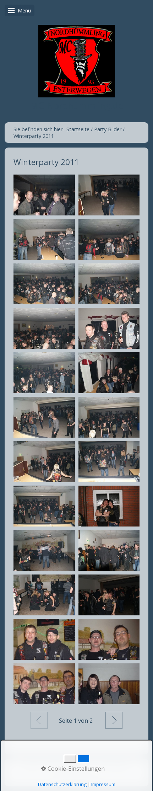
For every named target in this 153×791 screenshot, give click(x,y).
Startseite (77, 129)
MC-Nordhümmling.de (76, 105)
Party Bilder (113, 766)
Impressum (82, 766)
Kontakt (54, 766)
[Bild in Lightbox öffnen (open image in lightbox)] (44, 195)
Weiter (113, 720)
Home (33, 766)
